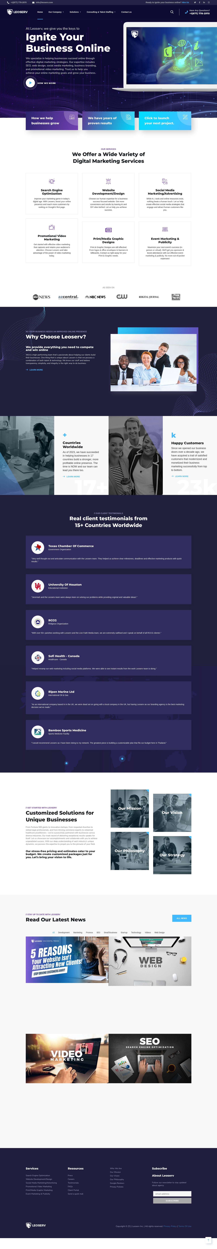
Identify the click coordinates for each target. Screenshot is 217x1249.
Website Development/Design (108, 192)
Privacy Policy (170, 1226)
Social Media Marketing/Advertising (165, 192)
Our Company (55, 12)
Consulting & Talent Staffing (100, 12)
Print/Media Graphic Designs (108, 240)
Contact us (126, 12)
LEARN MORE (34, 370)
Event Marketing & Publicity (165, 240)
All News (182, 918)
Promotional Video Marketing (52, 237)
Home (40, 12)
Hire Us (185, 2)
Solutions (74, 12)
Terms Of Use (184, 1226)
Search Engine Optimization (52, 192)
